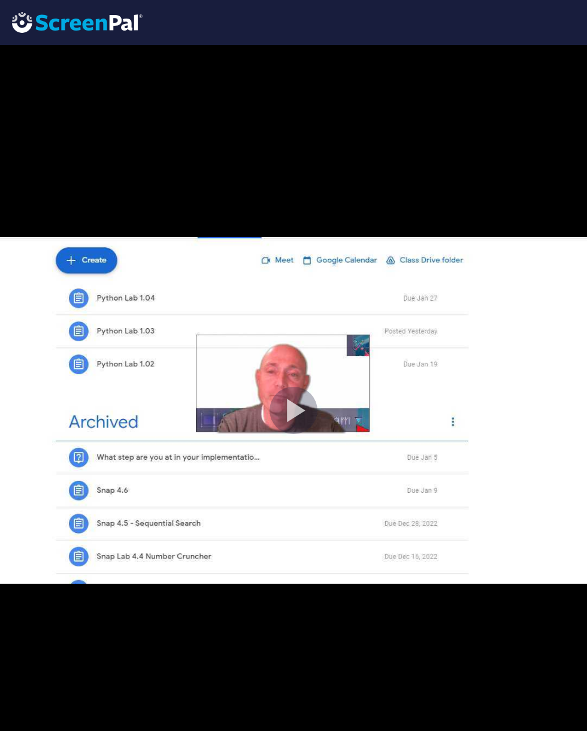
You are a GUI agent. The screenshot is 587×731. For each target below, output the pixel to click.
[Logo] (71, 22)
